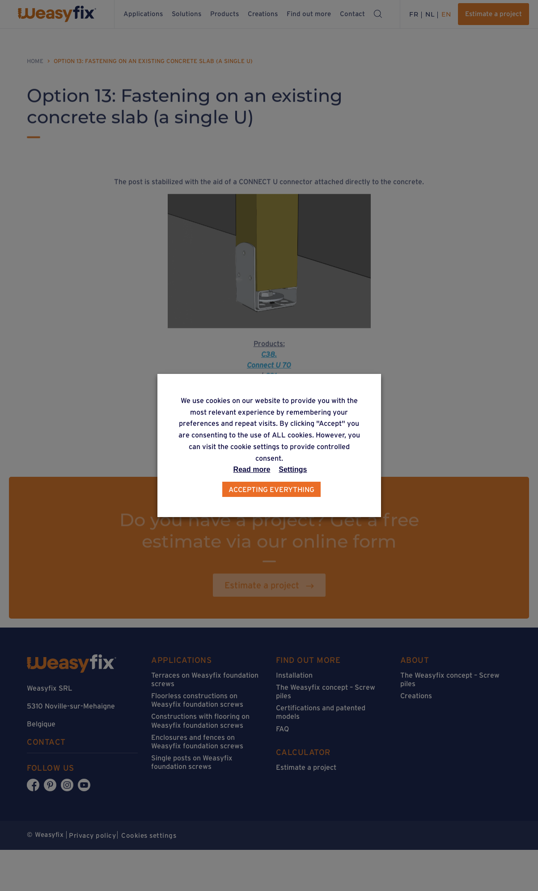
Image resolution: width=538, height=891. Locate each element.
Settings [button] (293, 469)
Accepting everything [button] (271, 489)
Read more (252, 469)
